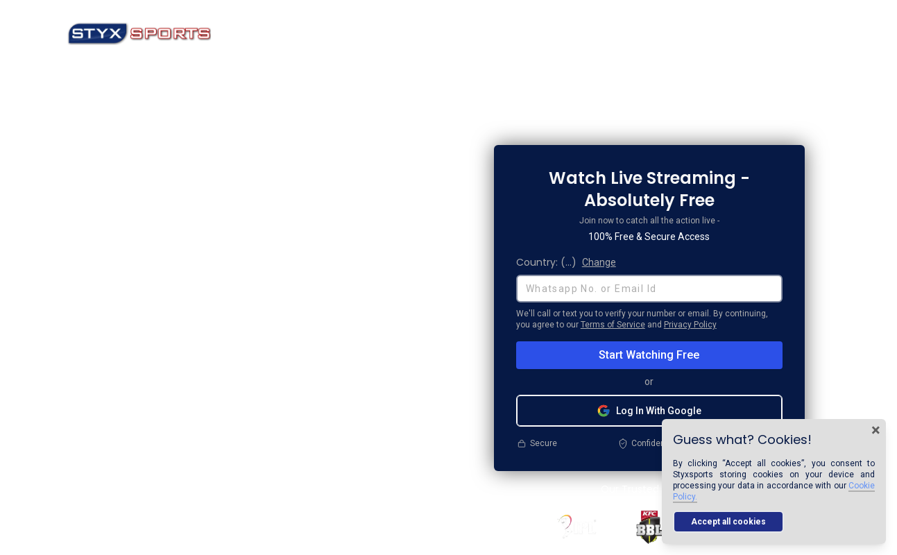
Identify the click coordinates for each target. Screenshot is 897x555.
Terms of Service (613, 325)
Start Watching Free (649, 354)
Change (599, 262)
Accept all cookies (728, 522)
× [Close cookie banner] (875, 430)
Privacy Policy (690, 325)
